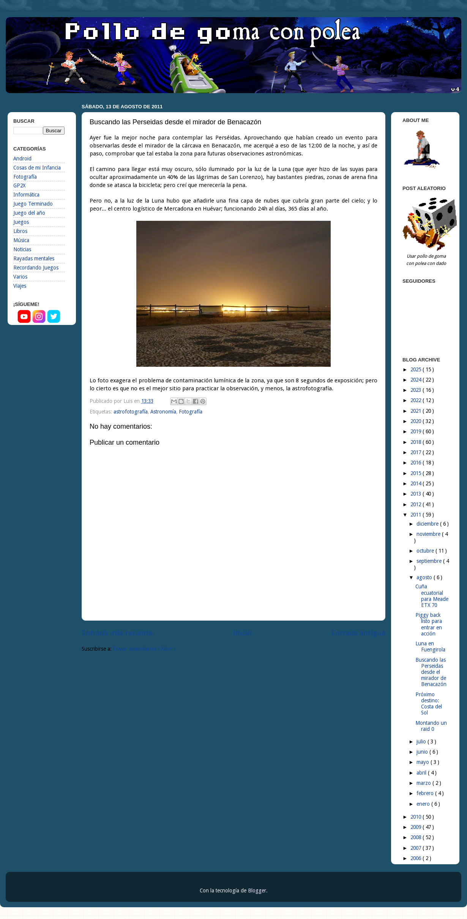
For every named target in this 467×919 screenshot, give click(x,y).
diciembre (428, 524)
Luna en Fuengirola (430, 646)
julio (422, 741)
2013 (416, 494)
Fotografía (190, 412)
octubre (426, 551)
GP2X (19, 185)
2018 (416, 442)
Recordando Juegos (35, 268)
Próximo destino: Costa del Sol (428, 703)
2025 (416, 369)
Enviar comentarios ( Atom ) (144, 649)
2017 (416, 452)
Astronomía (163, 412)
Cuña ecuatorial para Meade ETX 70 (431, 595)
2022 (416, 400)
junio (423, 752)
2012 (416, 504)
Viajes (19, 286)
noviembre (429, 534)
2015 (416, 473)
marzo (424, 783)
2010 (416, 817)
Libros (20, 231)
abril (422, 773)
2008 (416, 837)
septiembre (430, 561)
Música (21, 240)
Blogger (257, 890)
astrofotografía (131, 412)
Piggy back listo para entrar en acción (428, 624)
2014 (416, 483)
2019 (416, 431)
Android (22, 158)
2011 (416, 515)
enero (424, 804)
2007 (416, 848)
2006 (416, 858)
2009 (416, 827)
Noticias (22, 249)
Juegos (21, 222)
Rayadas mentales (33, 258)
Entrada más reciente (117, 633)
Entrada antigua (358, 633)
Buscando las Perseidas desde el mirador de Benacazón (430, 672)
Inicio (242, 633)
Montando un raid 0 (431, 726)
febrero (426, 793)
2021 (416, 411)
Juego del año (29, 213)
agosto (425, 577)
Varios (20, 277)
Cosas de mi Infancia (37, 168)
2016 (416, 463)
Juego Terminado (33, 204)
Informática (26, 195)
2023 (416, 390)
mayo (424, 762)
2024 (416, 380)
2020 (416, 421)
